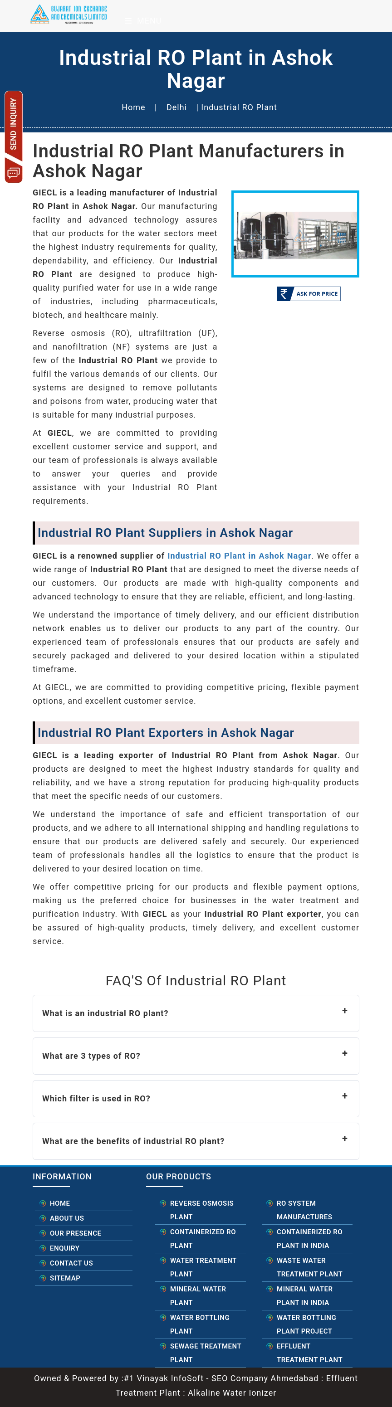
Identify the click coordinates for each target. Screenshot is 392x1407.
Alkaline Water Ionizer (231, 1392)
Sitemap (65, 1278)
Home (133, 107)
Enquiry (64, 1248)
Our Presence (76, 1233)
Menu (143, 20)
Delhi (177, 107)
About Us (67, 1218)
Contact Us (71, 1263)
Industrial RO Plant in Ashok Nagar (239, 555)
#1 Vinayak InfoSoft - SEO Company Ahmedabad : (225, 1378)
